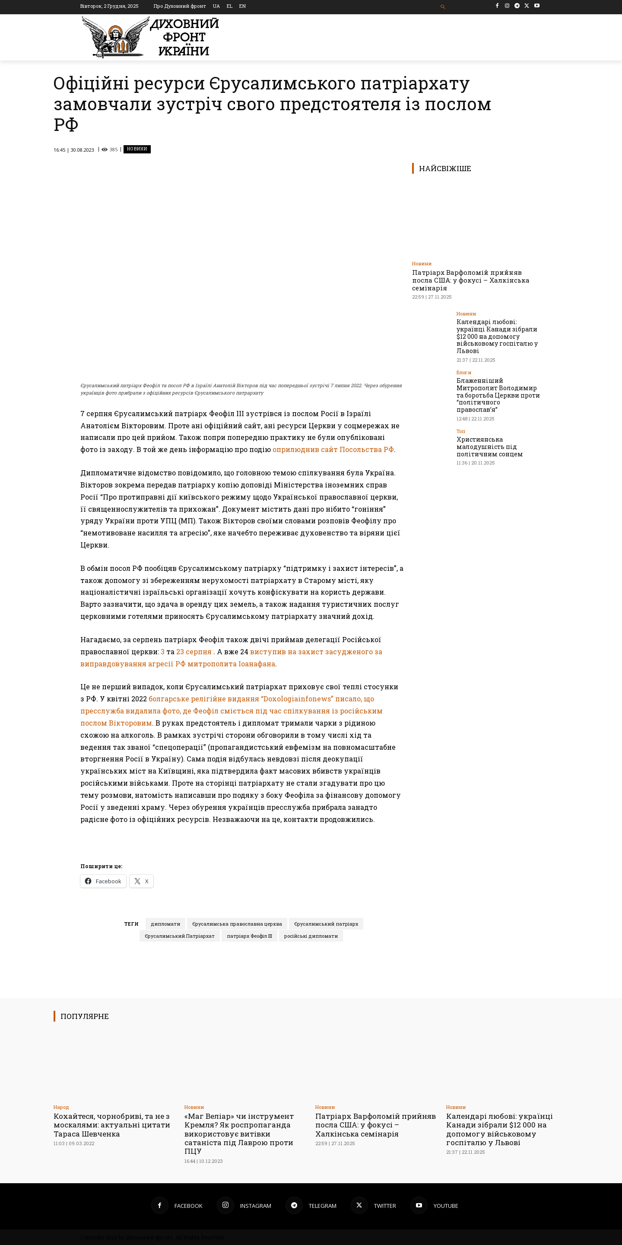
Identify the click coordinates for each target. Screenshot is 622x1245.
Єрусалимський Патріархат (180, 936)
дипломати (165, 923)
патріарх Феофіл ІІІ (249, 936)
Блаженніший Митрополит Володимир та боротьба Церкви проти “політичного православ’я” (498, 395)
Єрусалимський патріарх (326, 923)
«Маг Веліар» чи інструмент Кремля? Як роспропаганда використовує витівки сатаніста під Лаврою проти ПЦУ (239, 1133)
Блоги (464, 372)
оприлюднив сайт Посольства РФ (333, 449)
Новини (137, 149)
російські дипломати (311, 936)
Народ (61, 1107)
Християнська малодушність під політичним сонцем (490, 446)
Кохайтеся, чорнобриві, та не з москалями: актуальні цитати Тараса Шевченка (112, 1125)
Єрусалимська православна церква (237, 923)
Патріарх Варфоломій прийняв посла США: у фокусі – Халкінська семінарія (471, 280)
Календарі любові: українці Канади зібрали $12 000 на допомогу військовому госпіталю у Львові (497, 336)
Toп (461, 431)
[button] (443, 7)
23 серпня (194, 651)
